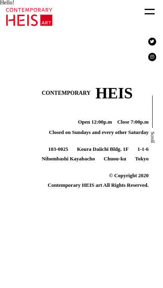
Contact (24, 48)
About (121, 29)
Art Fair (24, 29)
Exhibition (76, 10)
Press (70, 29)
